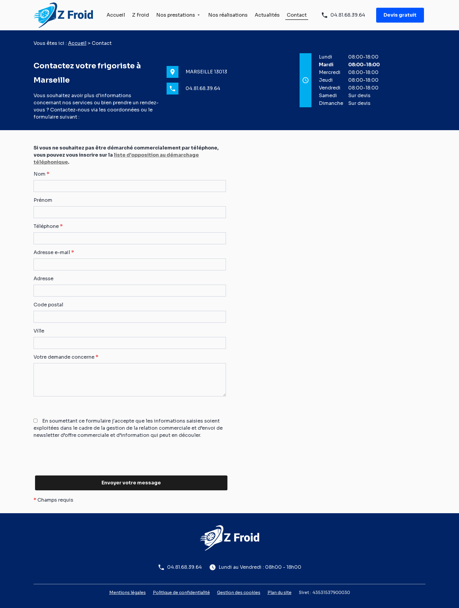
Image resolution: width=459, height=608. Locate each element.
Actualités (267, 15)
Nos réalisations (228, 15)
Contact (297, 15)
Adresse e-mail (54, 252)
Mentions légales (127, 592)
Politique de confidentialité (181, 592)
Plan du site (280, 592)
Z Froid (140, 15)
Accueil (116, 15)
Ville (39, 331)
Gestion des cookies (238, 592)
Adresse (43, 278)
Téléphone (48, 226)
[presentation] (79, 468)
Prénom (43, 200)
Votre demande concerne (66, 357)
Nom (41, 174)
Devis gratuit (400, 15)
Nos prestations (175, 15)
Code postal (48, 305)
